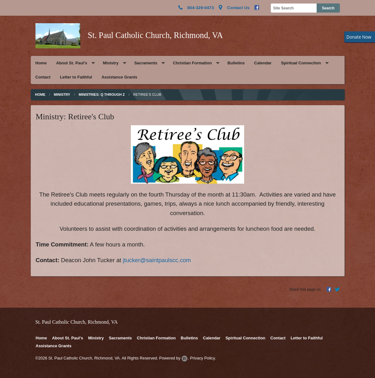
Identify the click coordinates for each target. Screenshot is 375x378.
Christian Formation (192, 63)
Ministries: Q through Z (102, 94)
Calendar (263, 63)
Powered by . (174, 358)
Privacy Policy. (203, 358)
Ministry (111, 63)
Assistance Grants (119, 77)
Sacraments (146, 63)
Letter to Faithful (76, 77)
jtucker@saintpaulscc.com (157, 260)
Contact (43, 77)
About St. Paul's (71, 63)
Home (41, 63)
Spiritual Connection (301, 63)
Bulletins (236, 63)
